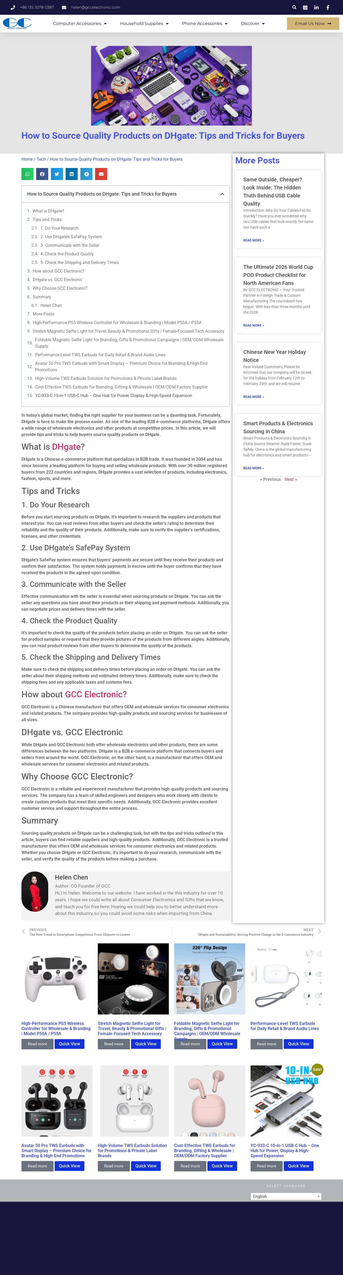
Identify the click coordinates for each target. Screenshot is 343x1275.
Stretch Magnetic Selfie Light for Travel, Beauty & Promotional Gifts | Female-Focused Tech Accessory (128, 331)
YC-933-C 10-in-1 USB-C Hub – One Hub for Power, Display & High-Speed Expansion (113, 395)
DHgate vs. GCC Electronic (57, 279)
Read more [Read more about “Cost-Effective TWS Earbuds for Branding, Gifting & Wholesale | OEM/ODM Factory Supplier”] (190, 1166)
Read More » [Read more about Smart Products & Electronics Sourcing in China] (253, 468)
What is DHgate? (48, 211)
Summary (42, 296)
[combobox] (286, 1196)
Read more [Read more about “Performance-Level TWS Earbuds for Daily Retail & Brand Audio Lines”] (266, 1044)
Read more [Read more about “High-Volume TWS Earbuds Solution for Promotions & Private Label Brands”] (114, 1166)
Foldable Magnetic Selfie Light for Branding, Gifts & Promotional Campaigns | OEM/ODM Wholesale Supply (129, 343)
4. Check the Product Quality (67, 254)
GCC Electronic (94, 694)
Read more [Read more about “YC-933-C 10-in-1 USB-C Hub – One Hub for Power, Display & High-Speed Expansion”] (266, 1166)
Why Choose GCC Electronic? (60, 288)
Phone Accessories (205, 23)
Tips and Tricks (47, 219)
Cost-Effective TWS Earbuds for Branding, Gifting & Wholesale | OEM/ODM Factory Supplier (121, 387)
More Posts (43, 314)
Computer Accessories (80, 23)
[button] (294, 7)
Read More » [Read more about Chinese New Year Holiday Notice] (253, 397)
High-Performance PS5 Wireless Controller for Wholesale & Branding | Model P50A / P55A (117, 322)
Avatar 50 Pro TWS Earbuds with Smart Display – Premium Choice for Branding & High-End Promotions (121, 366)
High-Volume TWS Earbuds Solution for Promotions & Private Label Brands (106, 378)
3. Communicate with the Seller (69, 245)
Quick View (69, 1043)
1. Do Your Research (59, 228)
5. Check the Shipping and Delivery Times (79, 262)
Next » (291, 479)
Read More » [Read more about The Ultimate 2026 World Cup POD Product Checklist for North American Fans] (253, 325)
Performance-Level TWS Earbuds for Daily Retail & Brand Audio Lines (100, 354)
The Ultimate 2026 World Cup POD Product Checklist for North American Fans (278, 275)
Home (27, 159)
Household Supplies (144, 23)
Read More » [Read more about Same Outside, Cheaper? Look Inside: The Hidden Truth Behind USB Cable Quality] (253, 240)
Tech (41, 159)
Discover (253, 23)
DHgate (66, 447)
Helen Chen (51, 305)
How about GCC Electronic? (58, 271)
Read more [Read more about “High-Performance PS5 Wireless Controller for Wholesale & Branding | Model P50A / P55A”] (37, 1044)
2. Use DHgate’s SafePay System (71, 236)
